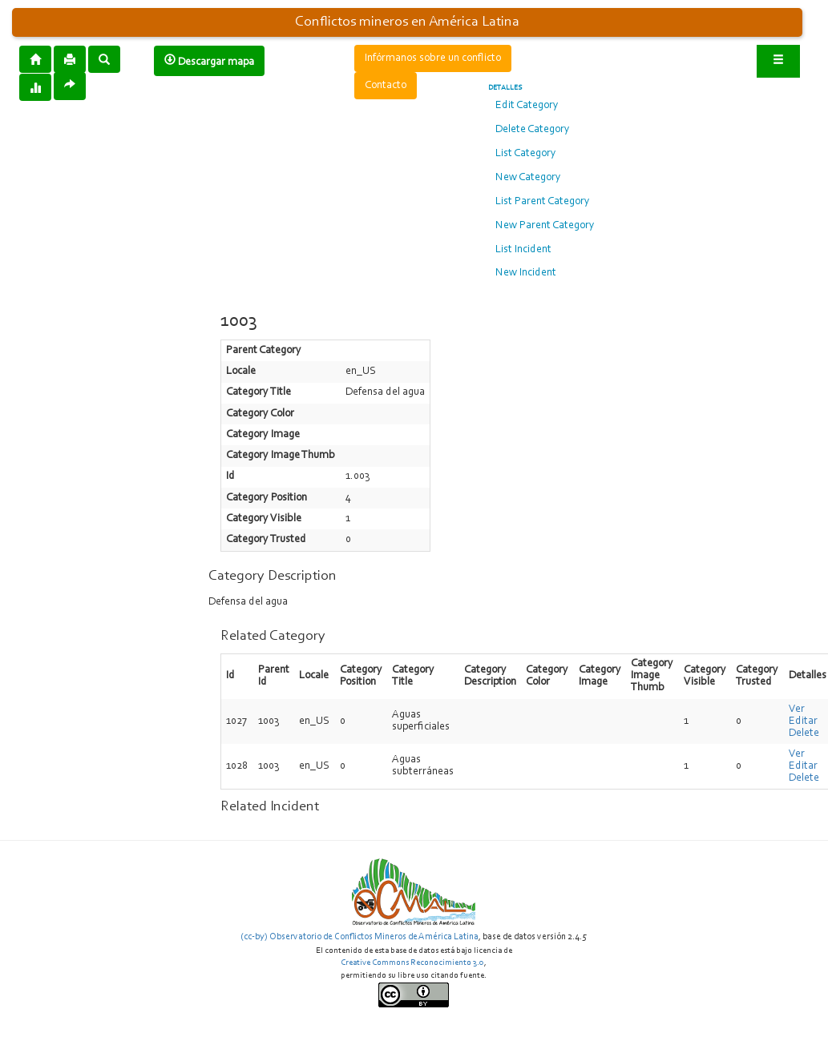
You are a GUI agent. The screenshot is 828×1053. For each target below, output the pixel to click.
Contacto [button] (385, 85)
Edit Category (527, 105)
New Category (528, 177)
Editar (803, 721)
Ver (797, 709)
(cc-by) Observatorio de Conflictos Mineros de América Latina (359, 937)
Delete (804, 733)
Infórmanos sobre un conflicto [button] (433, 58)
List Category (525, 153)
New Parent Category (545, 225)
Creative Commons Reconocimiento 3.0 (412, 963)
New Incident (525, 273)
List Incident (523, 249)
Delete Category (532, 129)
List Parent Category (542, 201)
